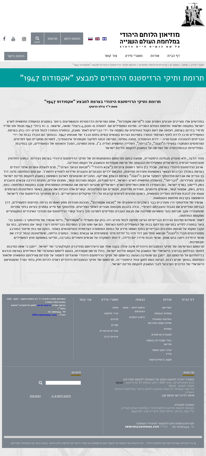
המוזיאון (167, 307)
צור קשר (110, 55)
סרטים (114, 319)
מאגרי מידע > (196, 65)
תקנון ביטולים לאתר (160, 359)
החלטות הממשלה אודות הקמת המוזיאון (160, 321)
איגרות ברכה (111, 336)
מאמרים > (173, 65)
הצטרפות (35, 396)
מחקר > (183, 65)
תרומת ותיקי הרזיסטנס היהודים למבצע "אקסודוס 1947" (104, 65)
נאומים (168, 329)
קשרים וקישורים (109, 331)
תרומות (52, 38)
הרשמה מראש (44, 305)
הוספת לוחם (72, 38)
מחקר (115, 307)
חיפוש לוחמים (137, 317)
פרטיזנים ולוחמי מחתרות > (151, 65)
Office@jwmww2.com (44, 314)
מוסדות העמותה (163, 313)
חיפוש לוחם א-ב (61, 396)
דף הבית (173, 55)
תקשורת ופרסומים (161, 334)
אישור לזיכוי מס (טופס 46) (178, 395)
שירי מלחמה (111, 313)
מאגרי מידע (133, 55)
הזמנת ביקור (15, 56)
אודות (154, 55)
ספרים (114, 325)
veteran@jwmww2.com (142, 427)
